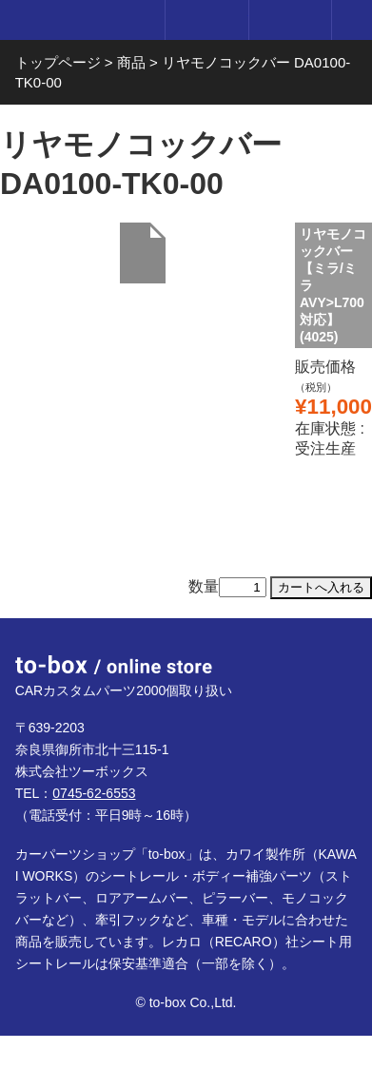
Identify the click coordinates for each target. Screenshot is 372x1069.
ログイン (206, 20)
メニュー (352, 20)
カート (289, 20)
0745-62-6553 (93, 793)
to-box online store (78, 21)
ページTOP (338, 652)
